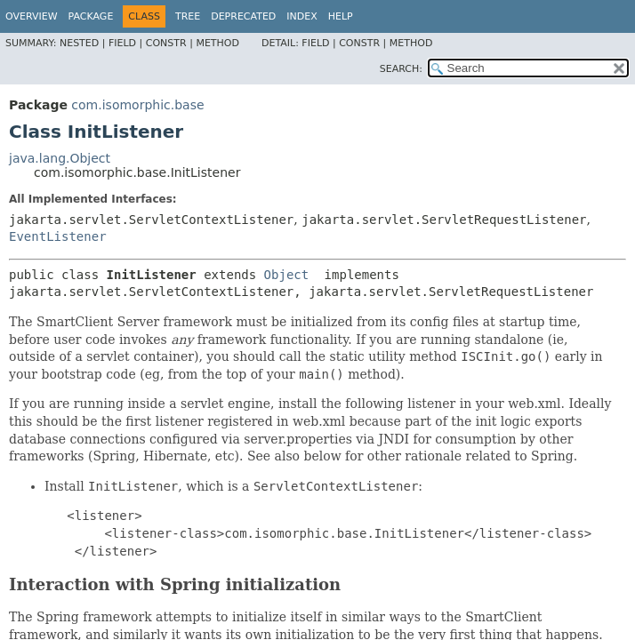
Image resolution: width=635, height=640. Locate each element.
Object (286, 275)
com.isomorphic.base (137, 105)
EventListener (58, 236)
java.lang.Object (59, 158)
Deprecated (243, 16)
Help (340, 16)
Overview (31, 16)
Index (301, 16)
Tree (187, 16)
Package (91, 16)
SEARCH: (401, 69)
